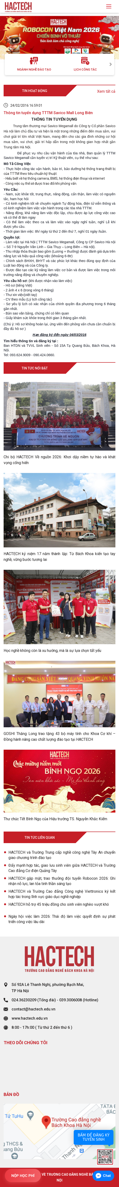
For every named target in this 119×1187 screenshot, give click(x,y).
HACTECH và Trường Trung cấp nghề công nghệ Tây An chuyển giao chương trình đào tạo (61, 855)
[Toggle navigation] (108, 6)
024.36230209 (24, 1000)
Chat (107, 1176)
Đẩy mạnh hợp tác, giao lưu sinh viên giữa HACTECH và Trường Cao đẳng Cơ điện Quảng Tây (61, 868)
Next (110, 64)
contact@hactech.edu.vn (33, 1009)
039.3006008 (70, 1000)
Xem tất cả (106, 91)
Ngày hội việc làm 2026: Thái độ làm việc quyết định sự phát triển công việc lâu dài (61, 919)
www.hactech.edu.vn (30, 1018)
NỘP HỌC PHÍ (22, 1176)
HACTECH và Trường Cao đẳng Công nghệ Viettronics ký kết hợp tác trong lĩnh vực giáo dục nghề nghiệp (61, 894)
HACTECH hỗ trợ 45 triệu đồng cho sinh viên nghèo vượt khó (58, 904)
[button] (9, 38)
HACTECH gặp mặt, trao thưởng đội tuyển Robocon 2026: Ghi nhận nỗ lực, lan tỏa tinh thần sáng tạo (61, 881)
